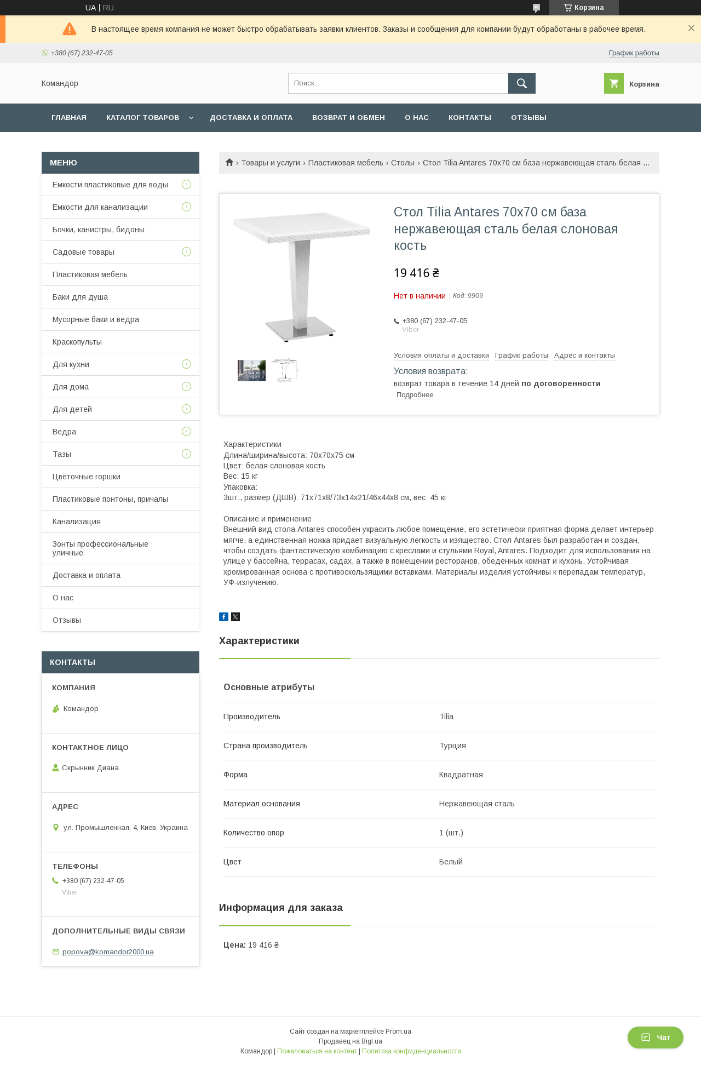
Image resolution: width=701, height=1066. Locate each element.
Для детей (72, 409)
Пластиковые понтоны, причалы (110, 499)
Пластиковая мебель (345, 162)
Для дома (71, 386)
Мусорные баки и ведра (96, 319)
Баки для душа (80, 297)
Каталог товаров (142, 117)
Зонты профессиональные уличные (100, 548)
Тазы (62, 454)
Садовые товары (83, 252)
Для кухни (71, 364)
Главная (69, 117)
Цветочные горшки (86, 476)
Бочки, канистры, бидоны (99, 229)
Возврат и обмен (348, 117)
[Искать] (522, 83)
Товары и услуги (270, 162)
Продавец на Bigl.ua (350, 1041)
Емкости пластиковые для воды (110, 184)
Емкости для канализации (100, 207)
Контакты (470, 117)
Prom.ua (398, 1031)
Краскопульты (77, 341)
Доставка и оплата (251, 117)
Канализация (77, 521)
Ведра (64, 431)
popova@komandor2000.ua (108, 952)
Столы (403, 162)
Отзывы (529, 117)
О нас (417, 117)
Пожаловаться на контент (317, 1051)
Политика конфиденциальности (411, 1051)
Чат (655, 1037)
